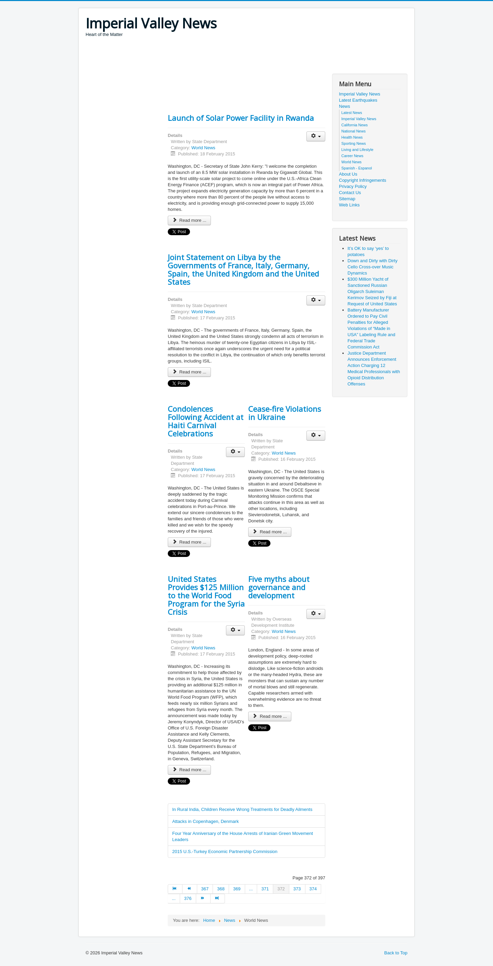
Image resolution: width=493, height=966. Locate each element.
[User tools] (315, 136)
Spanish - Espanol (356, 168)
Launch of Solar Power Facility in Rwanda (241, 118)
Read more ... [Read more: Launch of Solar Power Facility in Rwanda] (189, 220)
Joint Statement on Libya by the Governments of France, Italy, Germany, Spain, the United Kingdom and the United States (243, 269)
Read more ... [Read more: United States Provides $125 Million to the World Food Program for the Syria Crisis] (189, 769)
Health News (352, 137)
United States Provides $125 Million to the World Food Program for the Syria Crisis (206, 595)
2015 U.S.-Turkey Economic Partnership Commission (224, 851)
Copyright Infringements (362, 180)
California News (354, 125)
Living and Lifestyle (357, 150)
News (344, 106)
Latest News (351, 113)
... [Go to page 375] (174, 898)
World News (203, 147)
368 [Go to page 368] (221, 888)
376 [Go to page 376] (188, 898)
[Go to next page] (203, 898)
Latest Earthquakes (358, 100)
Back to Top (395, 952)
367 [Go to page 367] (205, 888)
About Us (348, 174)
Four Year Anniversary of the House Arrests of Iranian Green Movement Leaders (242, 836)
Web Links (349, 204)
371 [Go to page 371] (265, 888)
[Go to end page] (218, 898)
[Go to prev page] (189, 889)
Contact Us (350, 192)
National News (353, 131)
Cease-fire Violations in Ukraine (284, 413)
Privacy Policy (353, 186)
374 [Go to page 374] (313, 888)
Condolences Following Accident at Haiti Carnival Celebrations (205, 421)
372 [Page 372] (281, 888)
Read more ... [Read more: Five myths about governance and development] (270, 716)
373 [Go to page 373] (297, 888)
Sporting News (353, 143)
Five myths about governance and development (278, 587)
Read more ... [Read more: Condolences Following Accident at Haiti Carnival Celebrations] (189, 542)
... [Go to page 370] (251, 888)
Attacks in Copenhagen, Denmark (205, 821)
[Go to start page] (175, 889)
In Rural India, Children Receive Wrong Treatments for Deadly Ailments (242, 809)
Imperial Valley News (359, 94)
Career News (352, 156)
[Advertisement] (210, 56)
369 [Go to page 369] (237, 888)
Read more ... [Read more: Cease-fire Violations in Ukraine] (270, 531)
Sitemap (347, 198)
